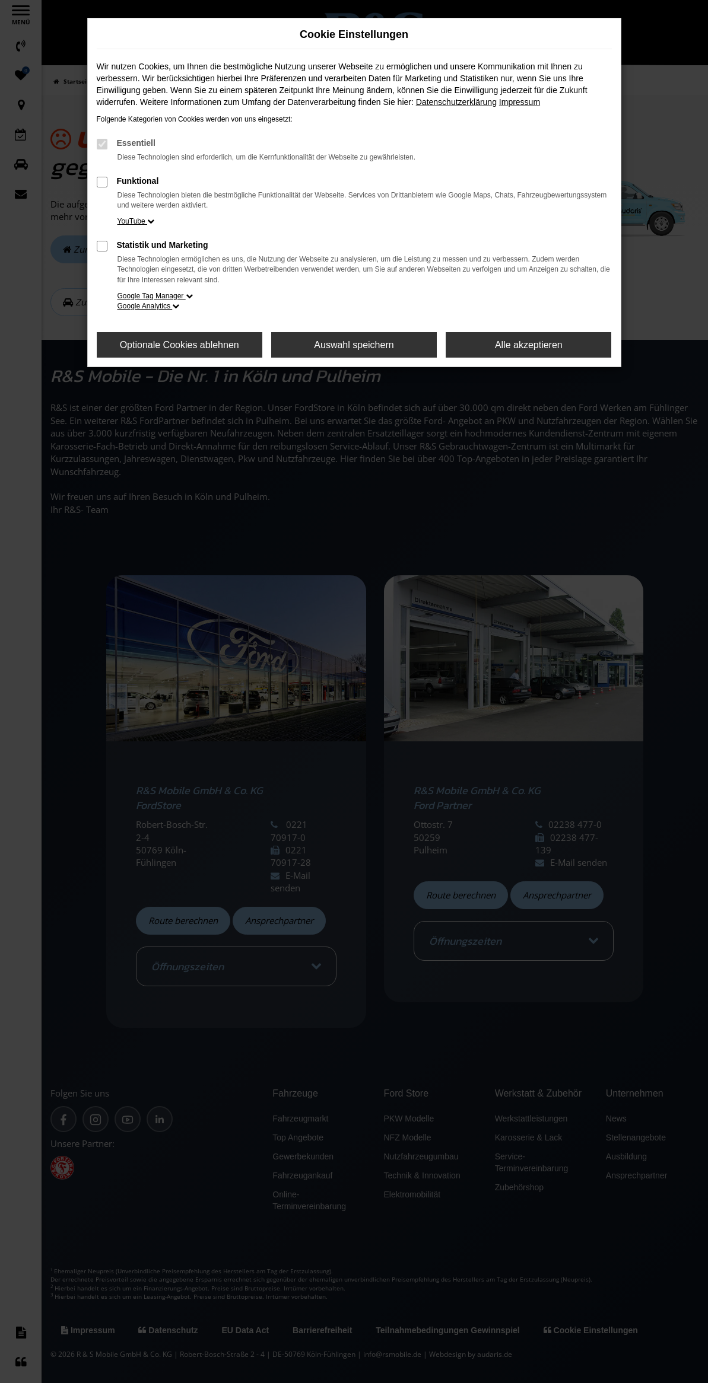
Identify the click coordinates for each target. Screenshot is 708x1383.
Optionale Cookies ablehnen (179, 345)
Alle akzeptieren (529, 345)
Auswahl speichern (353, 345)
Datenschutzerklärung (456, 102)
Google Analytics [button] (149, 306)
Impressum (519, 102)
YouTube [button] (136, 221)
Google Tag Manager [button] (155, 296)
